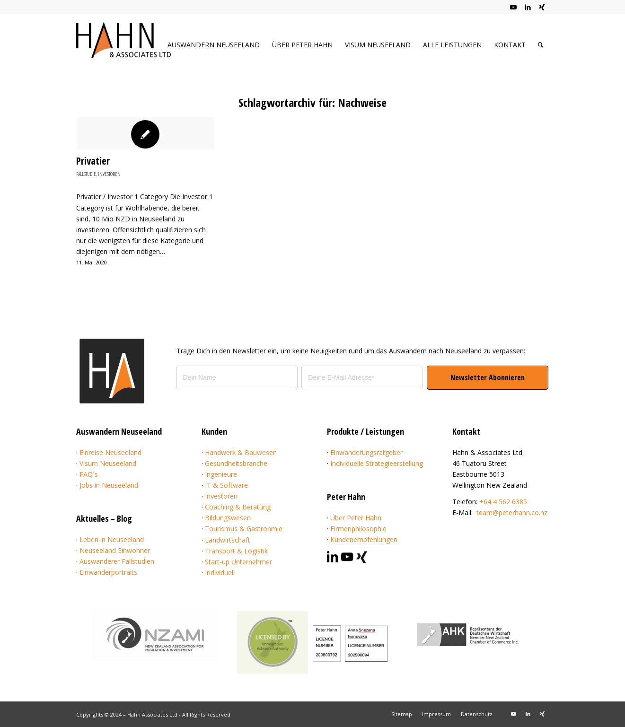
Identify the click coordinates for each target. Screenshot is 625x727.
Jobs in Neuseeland (108, 485)
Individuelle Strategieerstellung (376, 463)
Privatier (93, 160)
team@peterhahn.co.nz (511, 512)
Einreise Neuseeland (110, 452)
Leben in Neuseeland (111, 539)
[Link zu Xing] (542, 7)
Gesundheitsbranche (236, 463)
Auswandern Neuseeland (119, 431)
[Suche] (540, 45)
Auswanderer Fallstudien (116, 561)
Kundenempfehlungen (363, 539)
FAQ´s (88, 474)
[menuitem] (213, 45)
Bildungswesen (228, 517)
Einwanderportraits (108, 572)
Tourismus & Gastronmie (243, 528)
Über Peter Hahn (355, 517)
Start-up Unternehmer (238, 561)
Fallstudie (86, 173)
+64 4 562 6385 (503, 501)
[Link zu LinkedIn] (528, 7)
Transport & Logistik (236, 550)
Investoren (109, 173)
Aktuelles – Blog (104, 518)
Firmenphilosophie (358, 528)
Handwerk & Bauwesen (241, 452)
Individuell (220, 572)
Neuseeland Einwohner (114, 550)
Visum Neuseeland (107, 463)
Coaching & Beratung (238, 506)
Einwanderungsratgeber (366, 452)
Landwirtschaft (227, 539)
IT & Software (226, 485)
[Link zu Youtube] (513, 7)
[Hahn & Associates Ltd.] (123, 48)
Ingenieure (221, 474)
